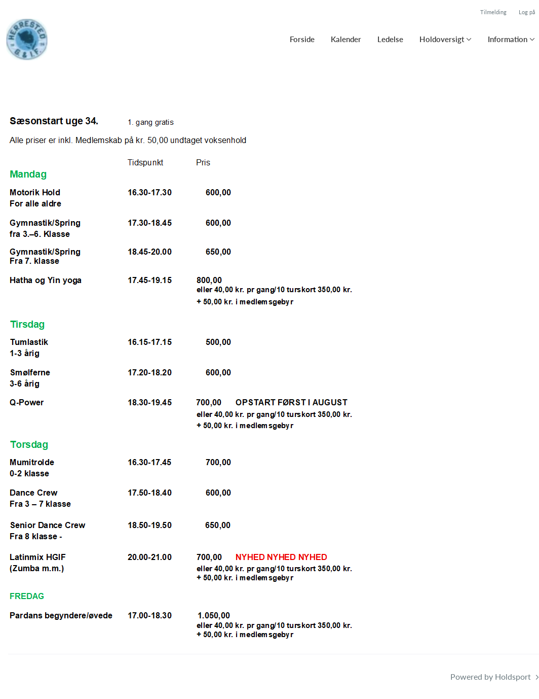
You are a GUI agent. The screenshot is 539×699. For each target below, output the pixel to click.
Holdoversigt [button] (441, 39)
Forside (302, 39)
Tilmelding (493, 12)
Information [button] (507, 39)
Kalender (346, 39)
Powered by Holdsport (490, 676)
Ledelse (390, 39)
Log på (527, 12)
